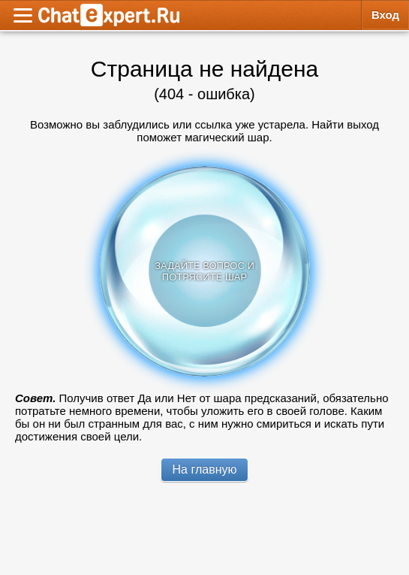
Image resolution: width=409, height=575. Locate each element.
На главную (205, 469)
